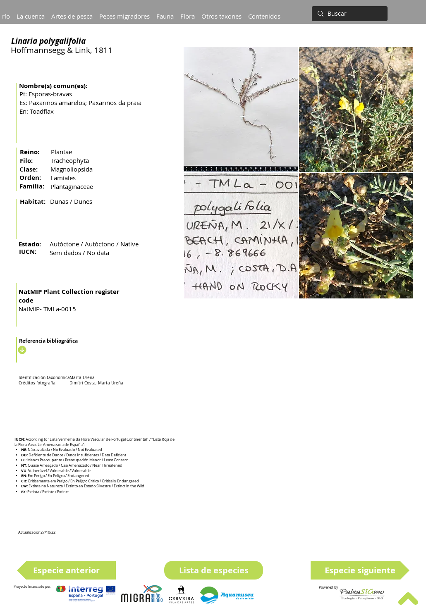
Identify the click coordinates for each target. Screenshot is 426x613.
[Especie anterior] (66, 570)
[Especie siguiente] (360, 570)
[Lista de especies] (213, 570)
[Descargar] (21, 350)
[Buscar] (349, 13)
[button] (30, 12)
